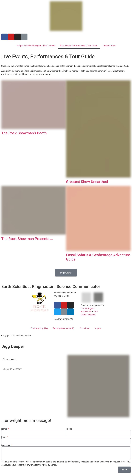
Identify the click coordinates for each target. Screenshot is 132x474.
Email (4, 437)
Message (5, 445)
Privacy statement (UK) (63, 328)
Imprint (98, 328)
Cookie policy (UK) (39, 328)
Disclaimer (84, 328)
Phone (69, 429)
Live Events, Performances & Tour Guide (78, 45)
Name (4, 429)
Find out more (109, 45)
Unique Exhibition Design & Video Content (35, 45)
